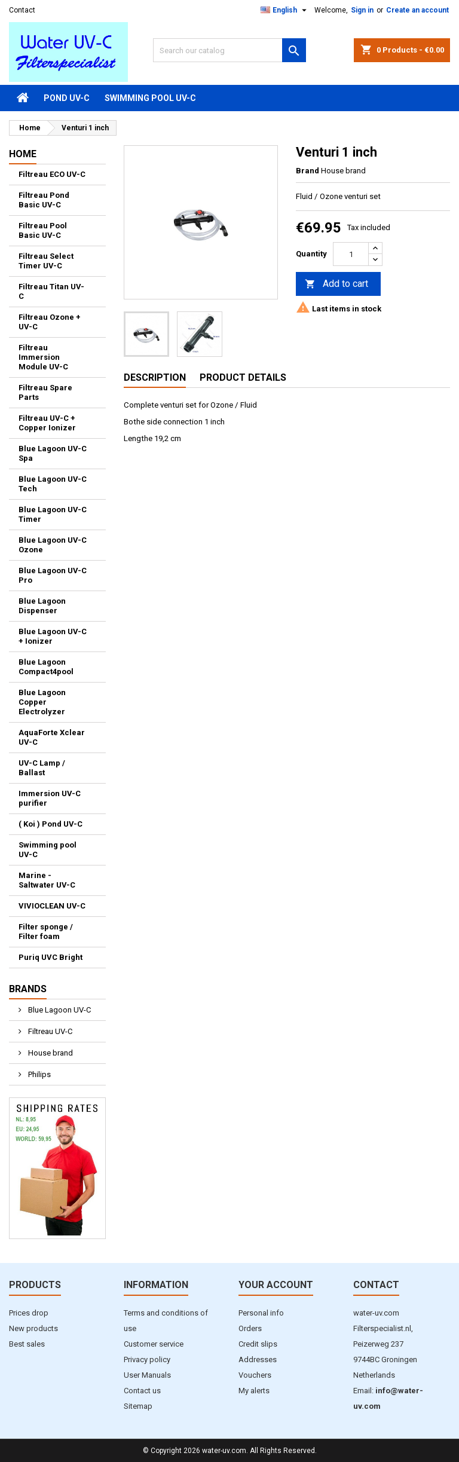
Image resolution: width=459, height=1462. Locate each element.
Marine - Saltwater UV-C (47, 880)
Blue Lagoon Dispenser (42, 606)
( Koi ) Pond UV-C (50, 823)
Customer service (153, 1343)
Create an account (417, 10)
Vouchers (254, 1375)
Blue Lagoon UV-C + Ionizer (53, 636)
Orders (250, 1328)
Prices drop (28, 1312)
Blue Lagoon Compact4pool (46, 666)
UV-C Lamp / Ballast (42, 767)
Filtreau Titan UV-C (51, 291)
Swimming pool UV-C (150, 98)
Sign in (362, 10)
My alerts (254, 1390)
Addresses (257, 1359)
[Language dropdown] (285, 10)
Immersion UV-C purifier (50, 798)
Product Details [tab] (243, 377)
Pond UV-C (67, 98)
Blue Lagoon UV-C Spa (53, 453)
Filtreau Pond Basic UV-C (44, 200)
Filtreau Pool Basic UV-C (43, 230)
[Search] (229, 50)
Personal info (261, 1312)
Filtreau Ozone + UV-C (50, 322)
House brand (49, 1052)
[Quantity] (351, 254)
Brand (307, 170)
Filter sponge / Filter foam (46, 931)
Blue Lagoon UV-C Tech (53, 484)
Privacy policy (147, 1359)
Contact (22, 10)
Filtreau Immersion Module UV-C (43, 357)
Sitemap (138, 1406)
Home (22, 154)
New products (33, 1328)
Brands (28, 989)
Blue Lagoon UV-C (58, 1009)
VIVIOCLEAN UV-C (52, 905)
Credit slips (257, 1343)
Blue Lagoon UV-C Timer (53, 514)
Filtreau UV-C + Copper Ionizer (47, 423)
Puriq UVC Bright (50, 957)
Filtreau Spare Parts (45, 392)
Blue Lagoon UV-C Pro (53, 575)
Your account (275, 1284)
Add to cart (336, 284)
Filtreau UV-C (49, 1031)
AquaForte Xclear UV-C (52, 737)
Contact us (142, 1390)
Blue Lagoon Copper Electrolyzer (42, 702)
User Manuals (147, 1375)
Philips (38, 1074)
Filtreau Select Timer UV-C (46, 261)
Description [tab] (155, 377)
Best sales (27, 1343)
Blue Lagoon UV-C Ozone (53, 545)
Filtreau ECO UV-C (52, 174)
